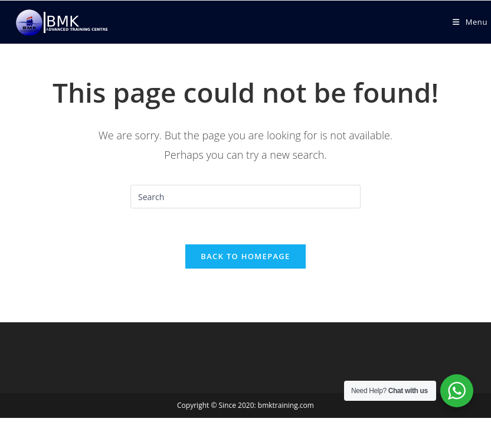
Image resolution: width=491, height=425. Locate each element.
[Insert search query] (245, 196)
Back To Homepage (245, 256)
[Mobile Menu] (470, 22)
